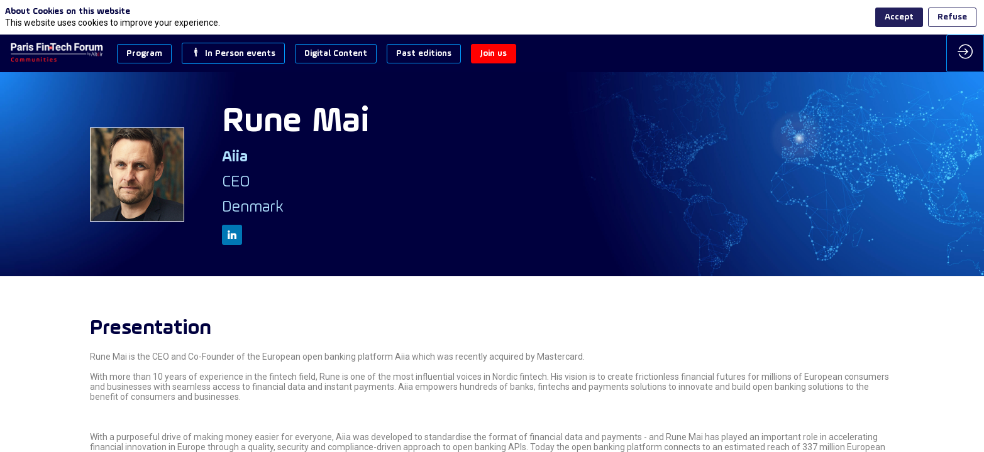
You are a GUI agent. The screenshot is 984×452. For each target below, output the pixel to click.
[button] (144, 53)
